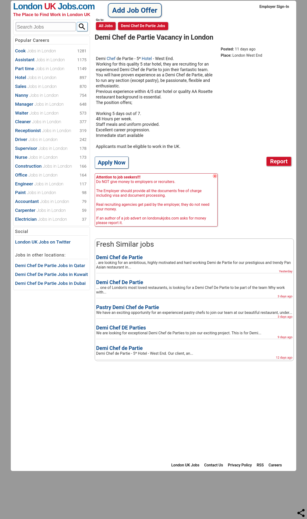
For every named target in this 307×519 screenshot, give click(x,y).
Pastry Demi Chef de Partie (127, 307)
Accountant (51, 201)
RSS (260, 465)
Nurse (51, 157)
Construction (51, 166)
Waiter (51, 113)
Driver (51, 139)
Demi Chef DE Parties (121, 328)
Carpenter (51, 210)
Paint (51, 192)
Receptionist (51, 131)
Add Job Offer (134, 10)
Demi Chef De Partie (119, 282)
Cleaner (51, 122)
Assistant (51, 60)
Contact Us (213, 465)
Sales (51, 86)
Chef (112, 58)
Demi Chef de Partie (119, 257)
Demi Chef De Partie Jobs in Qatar (50, 265)
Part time (51, 69)
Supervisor (51, 148)
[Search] (82, 26)
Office (51, 175)
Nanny (51, 95)
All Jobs (106, 26)
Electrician (51, 219)
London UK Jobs (185, 465)
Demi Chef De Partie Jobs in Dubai (50, 283)
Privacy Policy (240, 465)
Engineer (51, 184)
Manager (51, 104)
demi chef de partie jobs (143, 26)
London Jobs (44, 6)
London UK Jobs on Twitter (43, 242)
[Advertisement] (257, 95)
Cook (51, 51)
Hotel (51, 77)
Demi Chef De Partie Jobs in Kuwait (51, 274)
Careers (275, 465)
